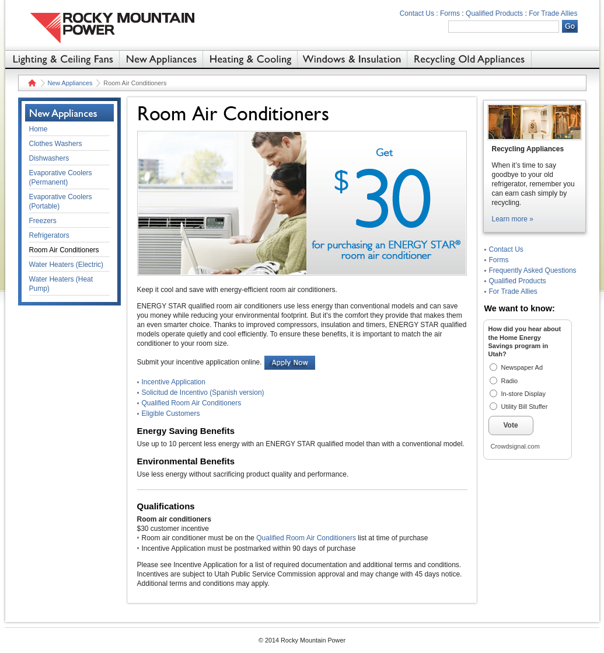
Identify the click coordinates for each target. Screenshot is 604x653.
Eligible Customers (171, 413)
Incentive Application (173, 382)
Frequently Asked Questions (533, 270)
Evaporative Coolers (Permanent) (60, 177)
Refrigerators (49, 235)
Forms (450, 13)
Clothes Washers (55, 144)
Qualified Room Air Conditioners (192, 403)
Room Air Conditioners (64, 250)
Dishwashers (49, 158)
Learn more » (512, 219)
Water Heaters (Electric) (66, 264)
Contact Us (506, 249)
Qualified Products (494, 13)
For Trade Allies (553, 13)
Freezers (43, 221)
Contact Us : (419, 13)
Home (31, 83)
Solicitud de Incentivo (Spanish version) (203, 392)
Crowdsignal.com (515, 446)
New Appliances (70, 82)
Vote (511, 425)
